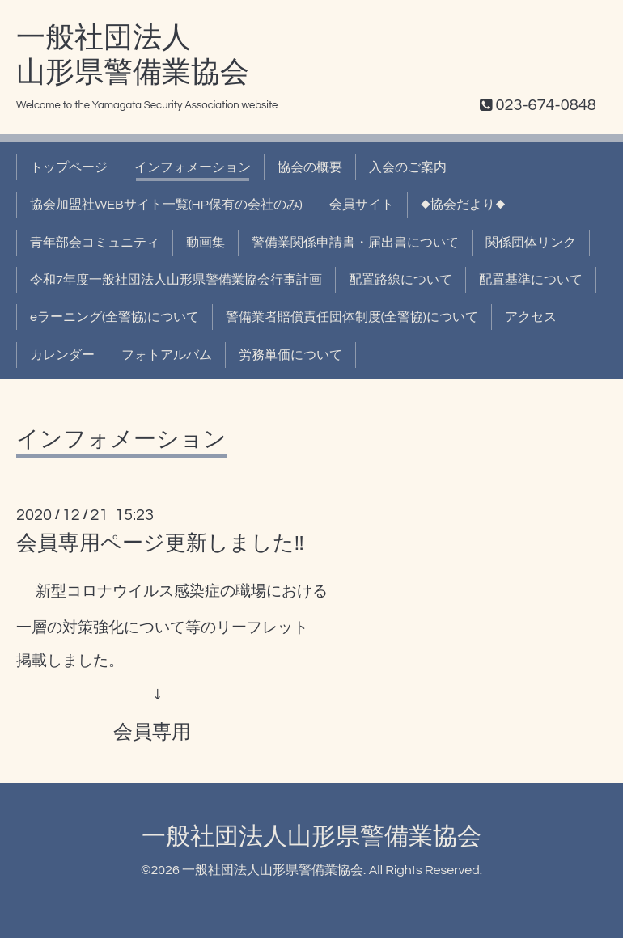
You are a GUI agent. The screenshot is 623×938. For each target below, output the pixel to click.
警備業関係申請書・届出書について (355, 242)
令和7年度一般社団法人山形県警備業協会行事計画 (176, 279)
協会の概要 (310, 167)
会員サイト (361, 204)
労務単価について (290, 355)
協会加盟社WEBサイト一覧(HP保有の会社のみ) (166, 204)
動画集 (205, 242)
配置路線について (400, 279)
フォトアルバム (166, 355)
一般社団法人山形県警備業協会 (311, 836)
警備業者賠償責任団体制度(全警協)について (352, 317)
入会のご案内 (408, 167)
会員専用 (152, 732)
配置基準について (531, 279)
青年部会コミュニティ (94, 242)
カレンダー (62, 355)
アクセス (531, 317)
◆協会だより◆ (463, 204)
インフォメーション (192, 167)
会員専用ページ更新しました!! (160, 543)
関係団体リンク (530, 242)
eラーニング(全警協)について (114, 317)
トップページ (69, 167)
